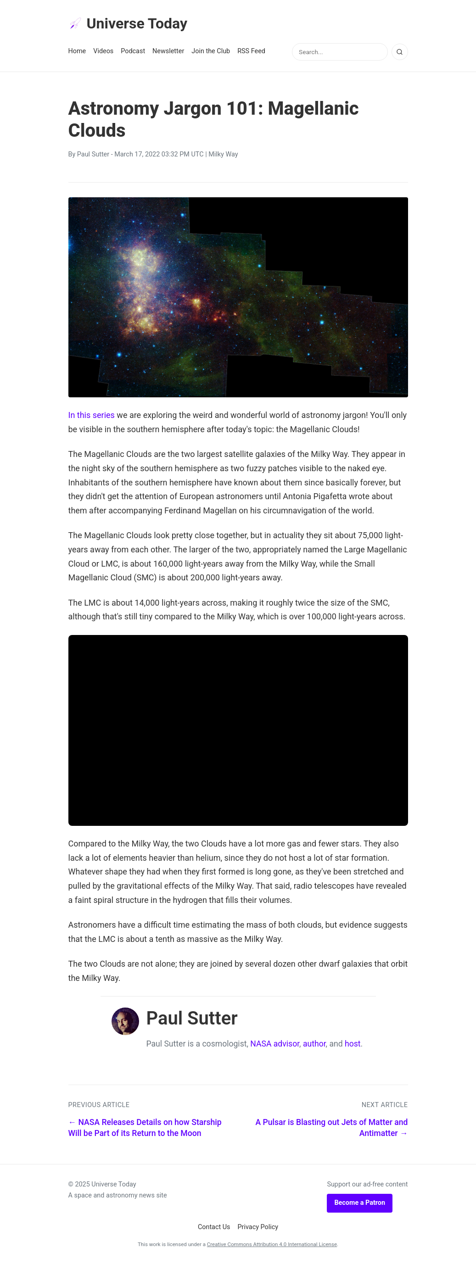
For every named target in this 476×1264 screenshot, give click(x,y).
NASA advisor (274, 1043)
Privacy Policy (258, 1227)
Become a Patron (359, 1203)
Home (77, 51)
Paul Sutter (93, 154)
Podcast (133, 51)
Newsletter (168, 51)
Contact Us (214, 1227)
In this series (91, 415)
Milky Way (223, 154)
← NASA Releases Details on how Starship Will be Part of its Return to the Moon (145, 1128)
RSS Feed (251, 51)
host (353, 1043)
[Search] (400, 52)
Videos (103, 51)
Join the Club (210, 51)
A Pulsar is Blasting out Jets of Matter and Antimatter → (331, 1128)
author (314, 1043)
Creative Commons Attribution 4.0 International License (272, 1244)
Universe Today (128, 23)
